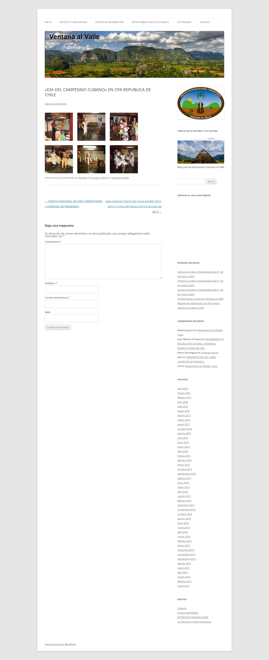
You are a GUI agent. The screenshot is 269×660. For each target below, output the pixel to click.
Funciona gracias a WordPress (60, 644)
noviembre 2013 (186, 554)
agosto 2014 (184, 518)
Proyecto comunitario (73, 22)
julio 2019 (182, 406)
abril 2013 (182, 572)
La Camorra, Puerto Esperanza (194, 621)
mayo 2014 (183, 527)
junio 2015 (183, 482)
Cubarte (181, 608)
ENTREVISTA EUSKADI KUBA (192, 617)
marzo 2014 (183, 536)
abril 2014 (182, 532)
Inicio (48, 22)
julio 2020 (182, 402)
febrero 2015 (184, 500)
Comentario (53, 241)
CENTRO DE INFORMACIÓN (109, 22)
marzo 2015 (183, 496)
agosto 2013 (184, 563)
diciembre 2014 (185, 505)
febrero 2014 (184, 541)
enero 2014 (183, 545)
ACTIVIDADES (184, 22)
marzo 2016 (183, 455)
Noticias (82, 177)
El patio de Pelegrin (188, 612)
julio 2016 (182, 438)
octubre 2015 (184, 469)
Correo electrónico (57, 297)
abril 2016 (182, 451)
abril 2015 (182, 491)
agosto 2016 (184, 433)
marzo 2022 (183, 393)
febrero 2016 (184, 460)
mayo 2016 (183, 446)
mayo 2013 (183, 568)
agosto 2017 (184, 415)
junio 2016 (183, 442)
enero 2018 (183, 411)
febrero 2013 (184, 581)
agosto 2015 (184, 478)
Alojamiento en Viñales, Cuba (201, 366)
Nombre (51, 283)
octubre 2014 (184, 514)
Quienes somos (209, 352)
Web (47, 312)
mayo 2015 (183, 487)
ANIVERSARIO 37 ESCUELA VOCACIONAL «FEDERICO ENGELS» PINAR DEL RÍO (200, 343)
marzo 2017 (183, 420)
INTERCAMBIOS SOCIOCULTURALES (150, 22)
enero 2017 (183, 424)
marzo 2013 (183, 577)
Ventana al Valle (120, 177)
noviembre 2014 (186, 509)
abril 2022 (182, 388)
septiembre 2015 (186, 473)
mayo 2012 (183, 585)
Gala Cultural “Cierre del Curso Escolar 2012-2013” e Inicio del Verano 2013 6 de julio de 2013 (134, 206)
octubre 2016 (184, 429)
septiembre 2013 (186, 559)
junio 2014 (183, 523)
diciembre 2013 (185, 550)
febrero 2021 (184, 397)
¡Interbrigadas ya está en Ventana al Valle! (200, 298)
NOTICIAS (205, 22)
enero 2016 (183, 464)
